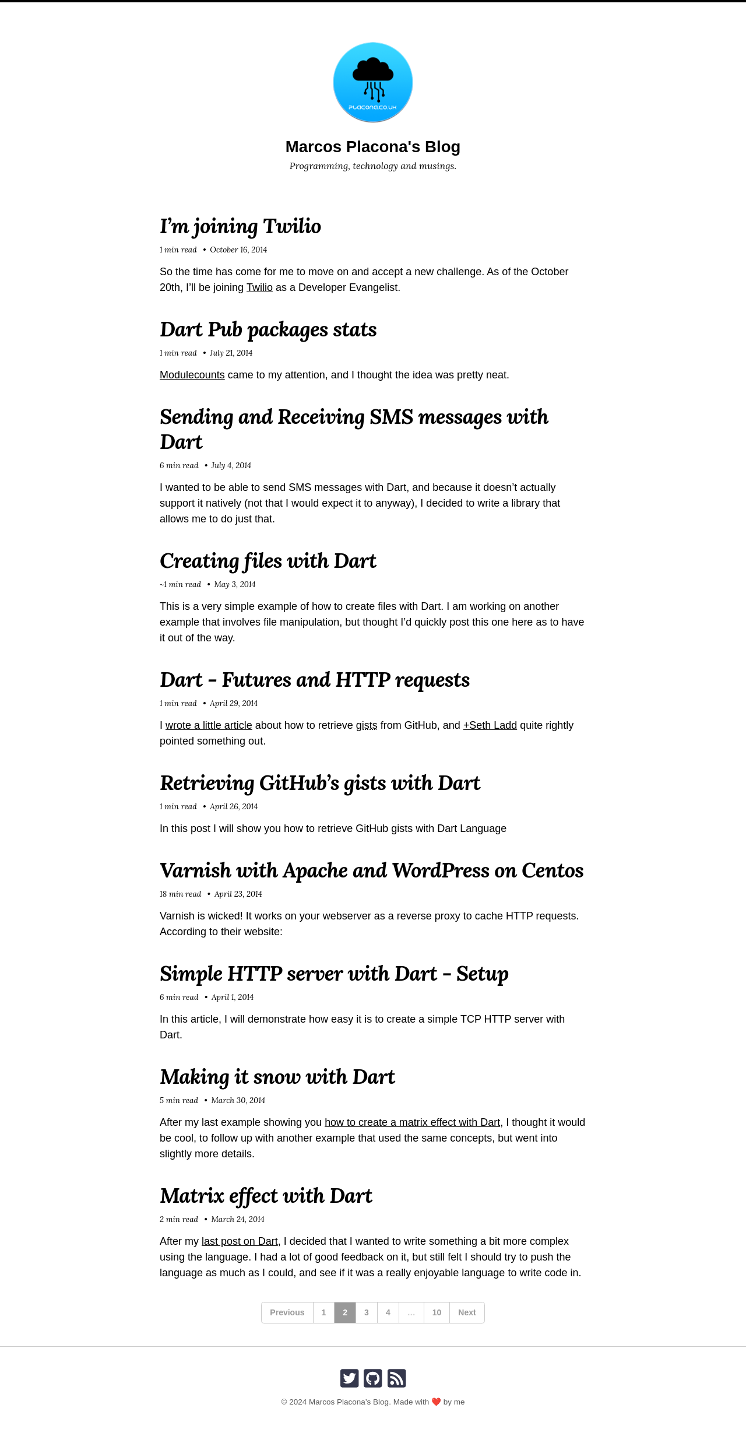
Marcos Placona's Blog (372, 147)
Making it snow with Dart (278, 1076)
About (324, 11)
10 (437, 1312)
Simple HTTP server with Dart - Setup (335, 973)
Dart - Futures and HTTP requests (315, 679)
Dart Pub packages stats (269, 328)
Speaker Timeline (389, 11)
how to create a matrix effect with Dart (413, 1122)
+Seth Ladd (490, 725)
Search (455, 11)
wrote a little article (209, 725)
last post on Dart (240, 1241)
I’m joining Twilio (241, 225)
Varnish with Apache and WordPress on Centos (372, 869)
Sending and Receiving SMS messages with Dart (355, 429)
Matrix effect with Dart (266, 1195)
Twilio (260, 287)
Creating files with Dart (268, 560)
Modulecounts (192, 375)
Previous (287, 1312)
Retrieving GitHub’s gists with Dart (320, 782)
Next (467, 1312)
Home (286, 11)
